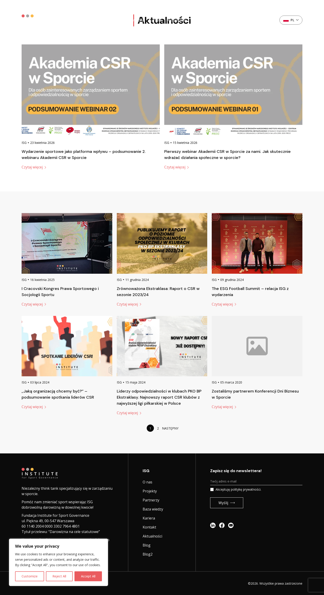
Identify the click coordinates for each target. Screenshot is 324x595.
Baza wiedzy (133, 20)
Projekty (89, 20)
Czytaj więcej (34, 167)
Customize (30, 576)
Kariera (155, 20)
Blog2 (148, 554)
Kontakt (259, 20)
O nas (71, 20)
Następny (170, 428)
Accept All (88, 576)
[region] (58, 562)
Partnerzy (109, 20)
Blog (147, 545)
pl (291, 20)
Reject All (59, 576)
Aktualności (177, 20)
